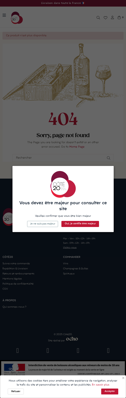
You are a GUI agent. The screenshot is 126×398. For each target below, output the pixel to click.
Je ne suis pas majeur (42, 224)
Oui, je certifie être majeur (80, 223)
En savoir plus (100, 384)
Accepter (110, 391)
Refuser (15, 391)
